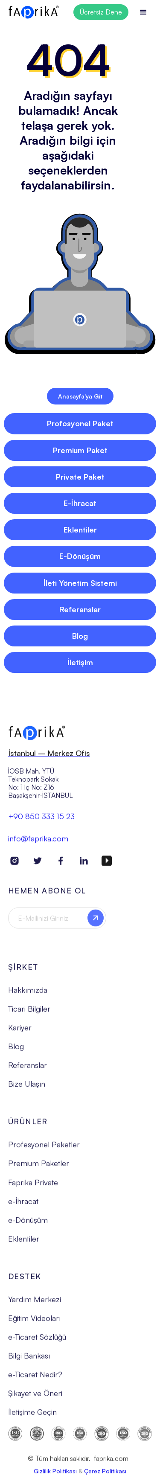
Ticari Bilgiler (29, 1012)
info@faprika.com (38, 842)
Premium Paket (80, 450)
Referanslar (80, 609)
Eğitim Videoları (34, 1322)
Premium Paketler (38, 1167)
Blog (80, 635)
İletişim (80, 662)
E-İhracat (80, 503)
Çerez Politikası (105, 1474)
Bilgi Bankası (29, 1359)
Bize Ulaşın (26, 1087)
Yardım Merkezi (34, 1303)
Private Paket (80, 476)
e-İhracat (23, 1205)
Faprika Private (33, 1186)
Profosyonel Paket (80, 423)
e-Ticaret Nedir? (35, 1378)
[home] (33, 12)
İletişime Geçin (32, 1415)
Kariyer (20, 1031)
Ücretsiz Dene (101, 12)
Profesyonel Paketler (44, 1148)
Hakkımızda (27, 993)
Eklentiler (80, 529)
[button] (143, 12)
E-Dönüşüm (80, 556)
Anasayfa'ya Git (80, 396)
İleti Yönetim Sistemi (80, 583)
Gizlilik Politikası (55, 1474)
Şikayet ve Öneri (35, 1397)
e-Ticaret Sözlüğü (37, 1340)
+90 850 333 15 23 (41, 820)
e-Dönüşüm (28, 1223)
